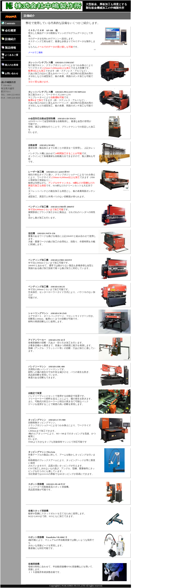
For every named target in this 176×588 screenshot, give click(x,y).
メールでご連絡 (35, 52)
